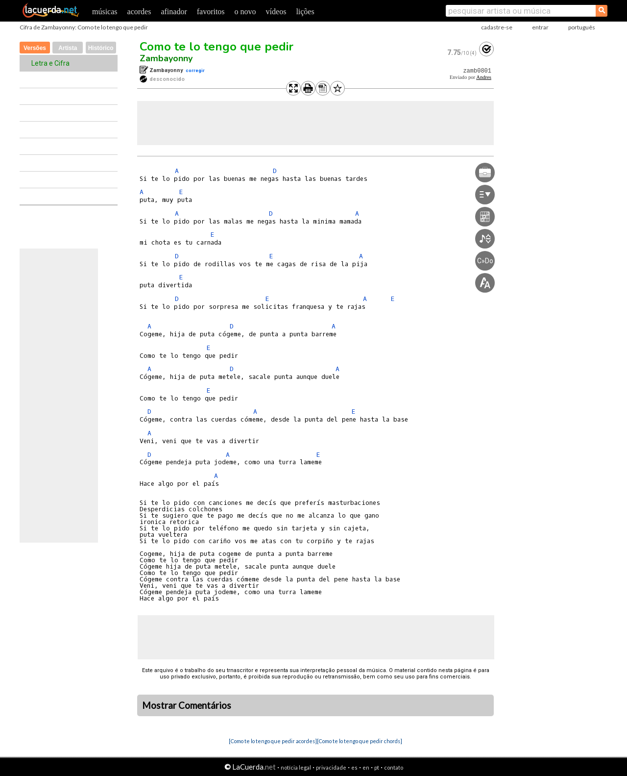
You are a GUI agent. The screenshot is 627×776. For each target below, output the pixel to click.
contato (393, 767)
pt (376, 767)
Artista (67, 48)
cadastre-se (496, 27)
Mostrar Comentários (186, 705)
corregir (195, 70)
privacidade (331, 767)
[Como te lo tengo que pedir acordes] (273, 741)
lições (305, 11)
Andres (483, 77)
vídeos (276, 11)
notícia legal (296, 767)
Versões (35, 48)
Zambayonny (166, 58)
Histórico (101, 48)
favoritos (211, 11)
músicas (105, 11)
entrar (540, 27)
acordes (139, 11)
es (354, 767)
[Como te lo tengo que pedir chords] (359, 741)
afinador (174, 11)
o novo (245, 11)
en (365, 767)
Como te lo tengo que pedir (216, 46)
